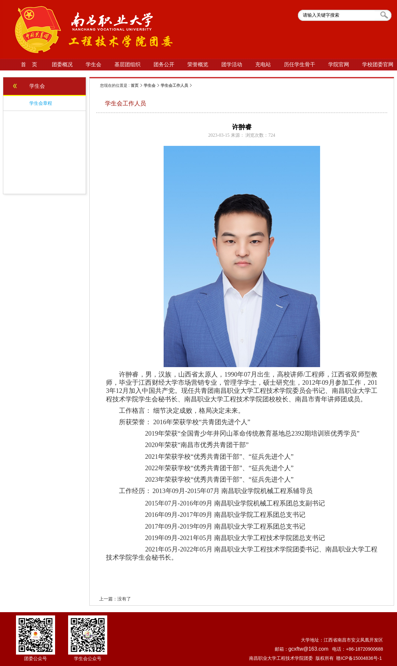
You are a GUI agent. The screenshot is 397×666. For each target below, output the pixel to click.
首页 (135, 85)
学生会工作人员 (174, 85)
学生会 (149, 85)
